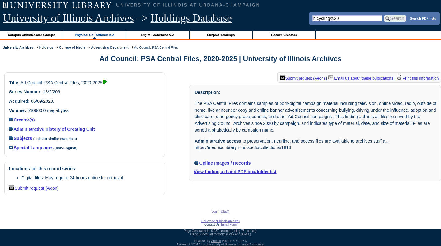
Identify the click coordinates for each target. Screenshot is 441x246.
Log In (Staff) (220, 211)
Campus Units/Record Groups (31, 35)
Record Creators (284, 35)
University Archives (17, 47)
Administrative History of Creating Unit (52, 129)
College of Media (72, 47)
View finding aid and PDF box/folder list (235, 171)
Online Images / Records (222, 163)
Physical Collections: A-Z (94, 35)
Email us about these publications (361, 78)
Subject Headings (221, 35)
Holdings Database (191, 18)
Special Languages (31, 147)
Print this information (418, 78)
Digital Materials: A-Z (157, 35)
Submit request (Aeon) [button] (34, 188)
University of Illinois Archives (68, 18)
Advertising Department (109, 47)
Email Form (229, 224)
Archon (216, 241)
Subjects (20, 138)
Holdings (46, 47)
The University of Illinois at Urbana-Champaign (232, 244)
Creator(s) (22, 119)
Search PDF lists (423, 18)
